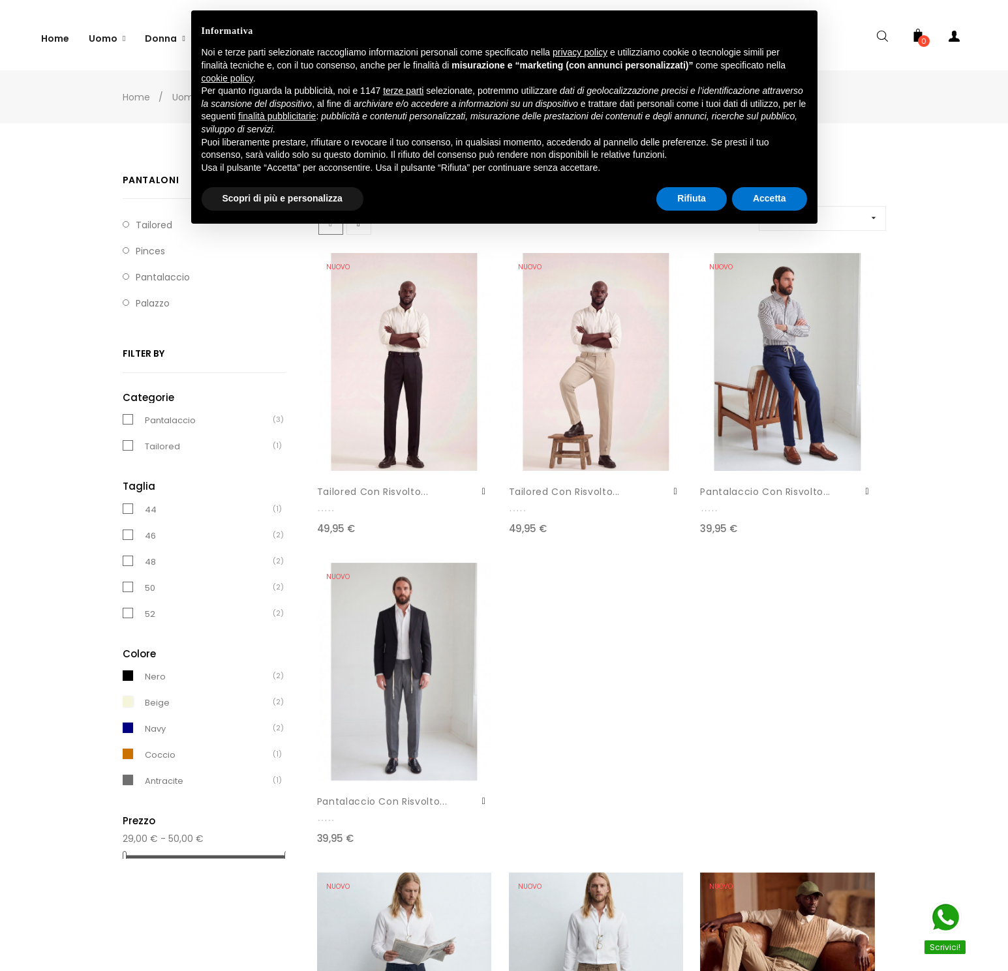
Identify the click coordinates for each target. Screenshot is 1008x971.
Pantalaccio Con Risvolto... (653, 434)
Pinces (150, 245)
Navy (155, 723)
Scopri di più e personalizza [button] (282, 198)
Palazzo (153, 297)
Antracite (164, 775)
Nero (155, 671)
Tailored (162, 440)
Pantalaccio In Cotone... (647, 701)
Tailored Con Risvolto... (350, 434)
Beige (157, 697)
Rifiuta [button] (691, 198)
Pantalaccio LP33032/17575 (353, 701)
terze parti (403, 90)
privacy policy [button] (580, 52)
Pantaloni (151, 174)
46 (150, 530)
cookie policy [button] (227, 78)
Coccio (160, 749)
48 (150, 556)
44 (151, 504)
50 (150, 582)
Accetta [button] (769, 198)
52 (150, 608)
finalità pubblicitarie (277, 116)
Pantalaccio (163, 271)
